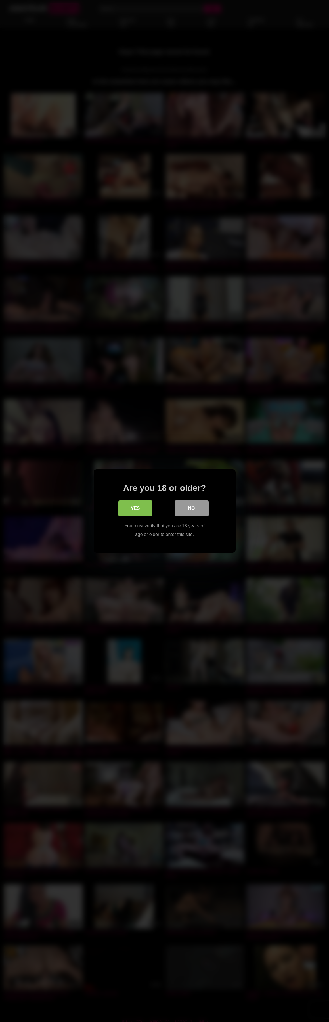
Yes (135, 508)
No (191, 508)
